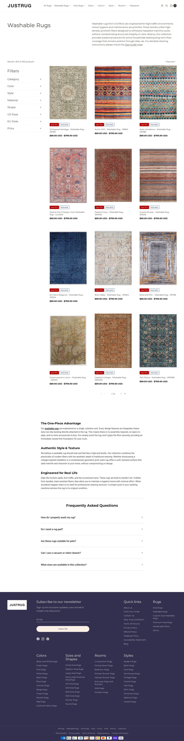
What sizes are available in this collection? (63, 564)
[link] (99, 394)
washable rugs (52, 428)
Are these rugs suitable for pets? (58, 541)
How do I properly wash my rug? (58, 517)
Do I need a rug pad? (52, 529)
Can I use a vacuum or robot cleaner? (61, 552)
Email (39, 619)
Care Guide (131, 44)
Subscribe (63, 629)
